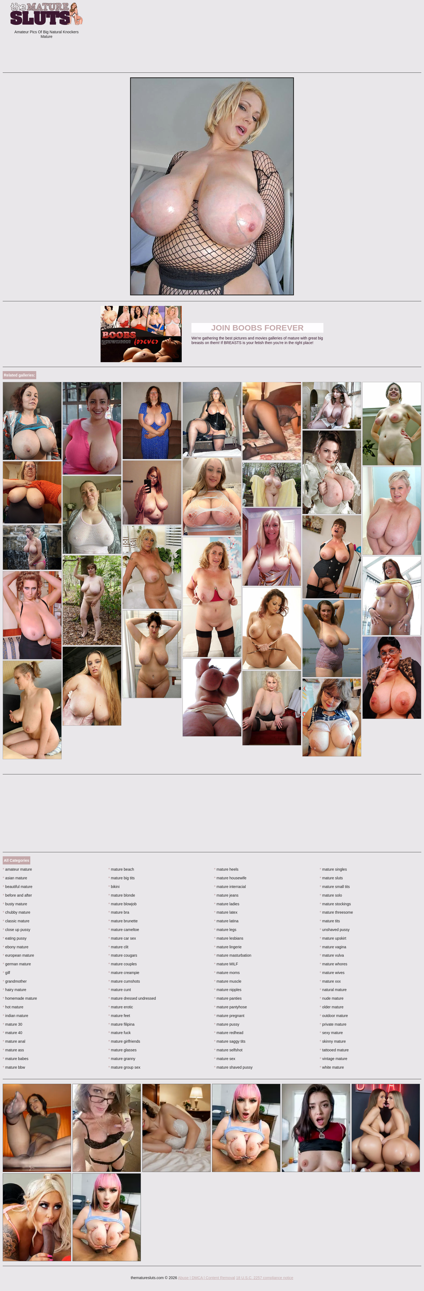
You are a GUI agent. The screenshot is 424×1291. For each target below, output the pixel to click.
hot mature (13, 1007)
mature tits (330, 921)
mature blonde (121, 895)
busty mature (15, 904)
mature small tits (335, 886)
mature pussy (226, 1024)
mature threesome (336, 912)
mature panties (228, 998)
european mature (18, 955)
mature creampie (123, 972)
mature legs (225, 929)
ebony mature (15, 947)
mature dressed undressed (132, 998)
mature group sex (124, 1067)
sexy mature (331, 1033)
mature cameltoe (123, 929)
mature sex (225, 1058)
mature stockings (335, 904)
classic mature (16, 921)
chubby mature (16, 912)
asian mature (15, 878)
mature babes (15, 1058)
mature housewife (230, 878)
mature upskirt (333, 938)
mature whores (333, 964)
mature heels (226, 869)
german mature (17, 964)
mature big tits (121, 878)
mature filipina (121, 1024)
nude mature (331, 998)
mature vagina (333, 947)
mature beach (121, 869)
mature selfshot (228, 1050)
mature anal (14, 1041)
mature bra (118, 912)
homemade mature (20, 998)
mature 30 (12, 1024)
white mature (332, 1067)
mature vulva (332, 955)
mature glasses (122, 1050)
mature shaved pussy (233, 1067)
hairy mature (14, 990)
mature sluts (331, 878)
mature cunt (119, 990)
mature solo (331, 895)
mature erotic (120, 1007)
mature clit (118, 947)
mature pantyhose (230, 1007)
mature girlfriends (124, 1041)
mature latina (226, 921)
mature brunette (123, 921)
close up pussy (16, 929)
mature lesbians (228, 938)
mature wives (332, 972)
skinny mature (333, 1041)
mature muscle (227, 981)
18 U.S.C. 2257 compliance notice (264, 1278)
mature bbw (14, 1067)
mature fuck (119, 1033)
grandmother (15, 981)
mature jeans (226, 895)
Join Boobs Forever (257, 327)
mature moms (227, 972)
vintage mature (333, 1058)
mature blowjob (122, 904)
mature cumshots (124, 981)
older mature (331, 1007)
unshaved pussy (335, 929)
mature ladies (226, 904)
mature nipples (227, 990)
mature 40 (12, 1033)
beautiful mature (17, 886)
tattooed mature (334, 1050)
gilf (6, 972)
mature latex (225, 912)
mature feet (119, 1015)
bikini (114, 886)
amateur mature (17, 869)
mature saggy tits (230, 1041)
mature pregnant (229, 1015)
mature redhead (228, 1033)
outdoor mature (334, 1015)
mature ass (13, 1050)
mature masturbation (232, 955)
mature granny (121, 1058)
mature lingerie (228, 947)
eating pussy (15, 938)
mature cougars (122, 955)
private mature (333, 1024)
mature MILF (226, 964)
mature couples (122, 964)
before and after (17, 895)
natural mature (333, 990)
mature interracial (230, 886)
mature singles (333, 869)
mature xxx (330, 981)
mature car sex (122, 938)
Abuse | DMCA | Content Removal (206, 1278)
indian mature (15, 1015)
